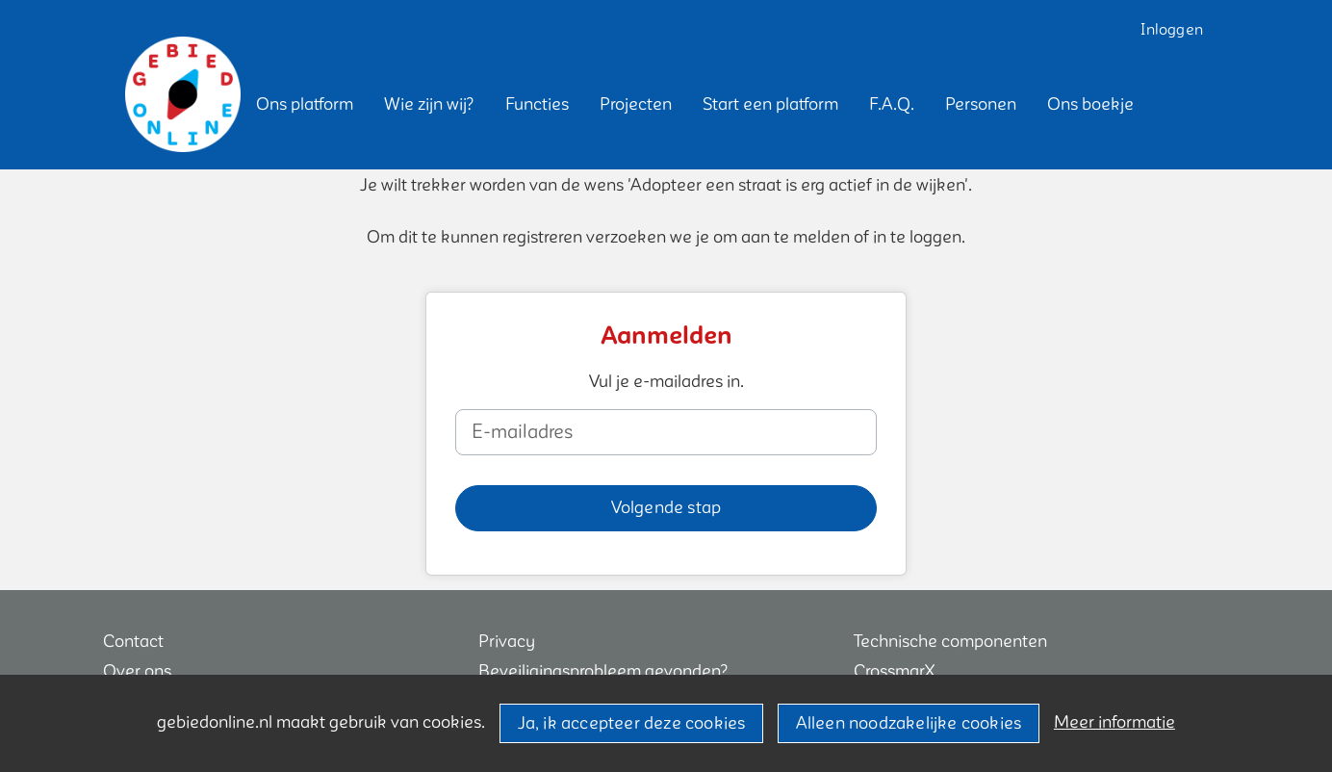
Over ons (137, 671)
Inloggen (1171, 29)
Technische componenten (950, 641)
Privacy (506, 641)
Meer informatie (1114, 722)
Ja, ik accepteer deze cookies (632, 723)
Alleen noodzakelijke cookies (909, 723)
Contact (133, 641)
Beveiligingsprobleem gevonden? (603, 671)
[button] (305, 104)
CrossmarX (894, 671)
